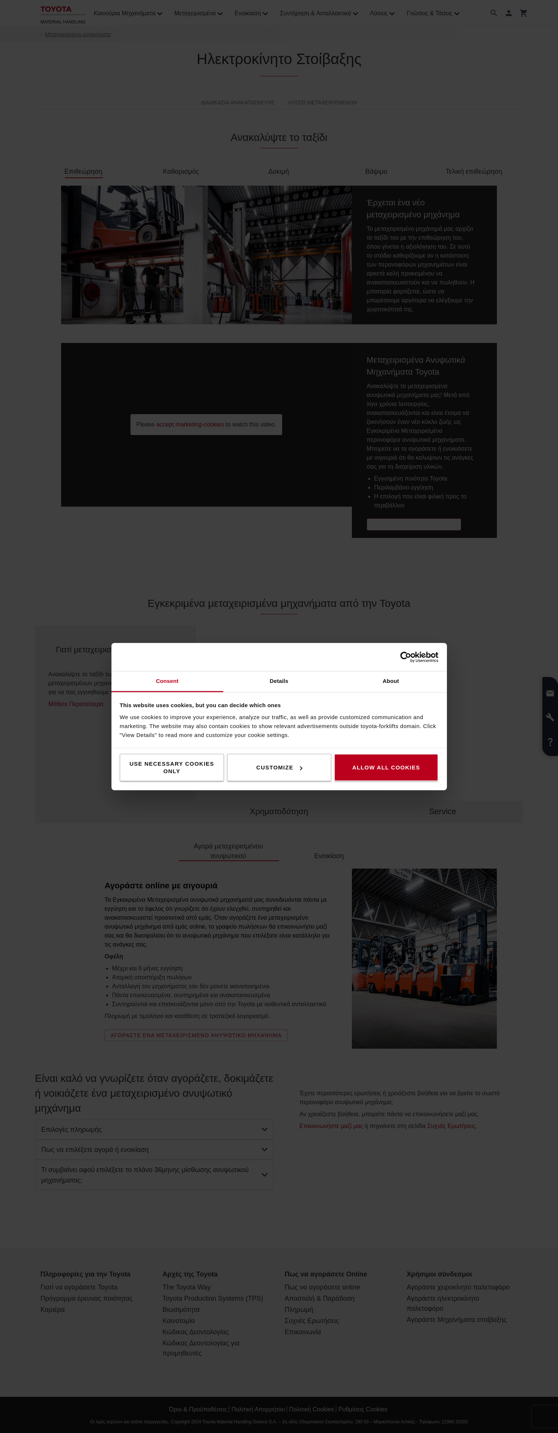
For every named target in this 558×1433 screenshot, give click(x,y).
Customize (279, 767)
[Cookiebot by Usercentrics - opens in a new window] (405, 656)
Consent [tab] (167, 681)
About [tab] (391, 681)
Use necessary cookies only (171, 767)
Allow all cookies (386, 767)
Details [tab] (279, 681)
